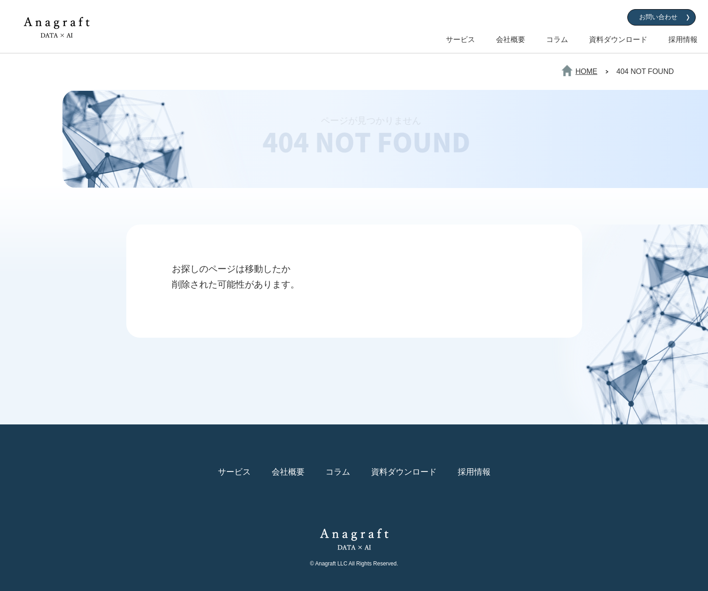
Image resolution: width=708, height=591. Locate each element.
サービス (460, 39)
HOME (586, 71)
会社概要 (510, 39)
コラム (557, 39)
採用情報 (683, 39)
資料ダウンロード (618, 39)
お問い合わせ (658, 17)
